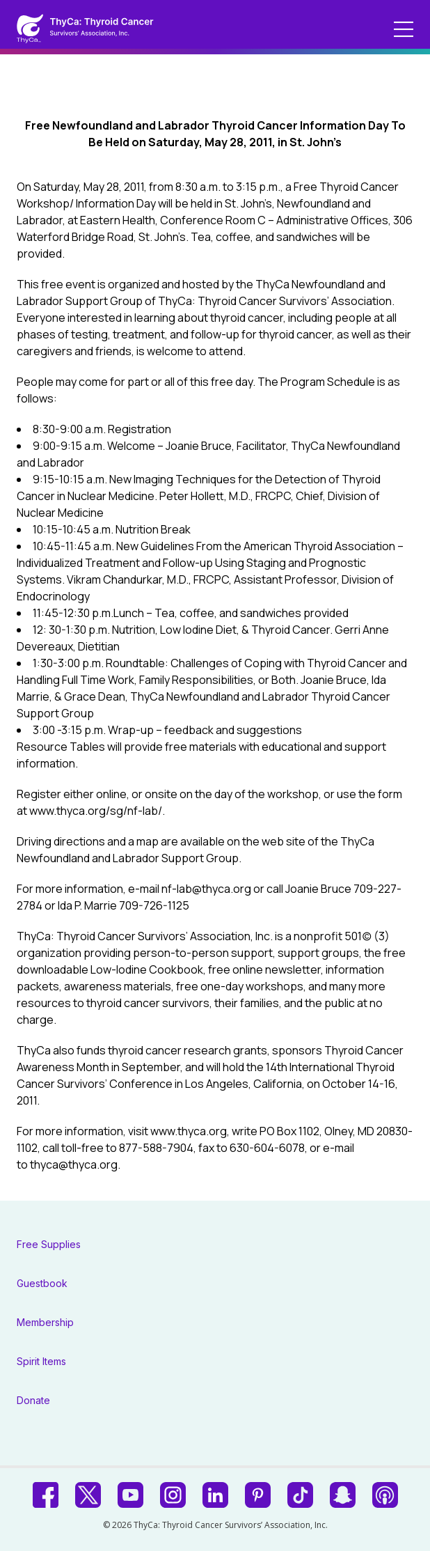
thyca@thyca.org (74, 1164)
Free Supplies (49, 1244)
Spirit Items (41, 1361)
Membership (45, 1322)
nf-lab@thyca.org (206, 888)
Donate (33, 1400)
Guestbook (42, 1283)
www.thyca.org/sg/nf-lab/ (95, 810)
